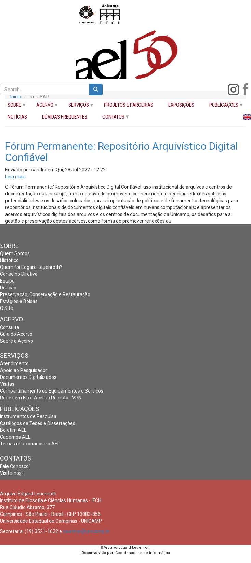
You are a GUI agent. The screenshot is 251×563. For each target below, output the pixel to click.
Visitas (7, 384)
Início (15, 96)
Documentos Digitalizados (28, 377)
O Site (6, 308)
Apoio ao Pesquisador (23, 370)
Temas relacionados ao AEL (30, 444)
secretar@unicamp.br (86, 531)
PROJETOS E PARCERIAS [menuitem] (128, 105)
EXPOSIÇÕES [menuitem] (181, 105)
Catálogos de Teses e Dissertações (37, 423)
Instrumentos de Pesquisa (28, 416)
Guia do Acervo (16, 334)
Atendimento (14, 363)
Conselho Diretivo (19, 274)
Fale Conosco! (15, 466)
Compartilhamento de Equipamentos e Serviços (51, 391)
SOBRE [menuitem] (13, 106)
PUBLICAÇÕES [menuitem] (223, 106)
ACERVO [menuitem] (44, 106)
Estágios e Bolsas (19, 301)
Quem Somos (15, 253)
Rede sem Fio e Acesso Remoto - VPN (40, 397)
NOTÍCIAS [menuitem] (17, 117)
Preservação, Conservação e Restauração (45, 294)
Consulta (9, 327)
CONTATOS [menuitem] (112, 118)
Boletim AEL (13, 430)
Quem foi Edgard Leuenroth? (31, 267)
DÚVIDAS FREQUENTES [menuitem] (64, 117)
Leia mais (15, 176)
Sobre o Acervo (16, 341)
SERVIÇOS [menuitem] (77, 106)
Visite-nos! (11, 473)
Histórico (9, 260)
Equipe (7, 281)
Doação (8, 287)
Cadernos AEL (15, 437)
